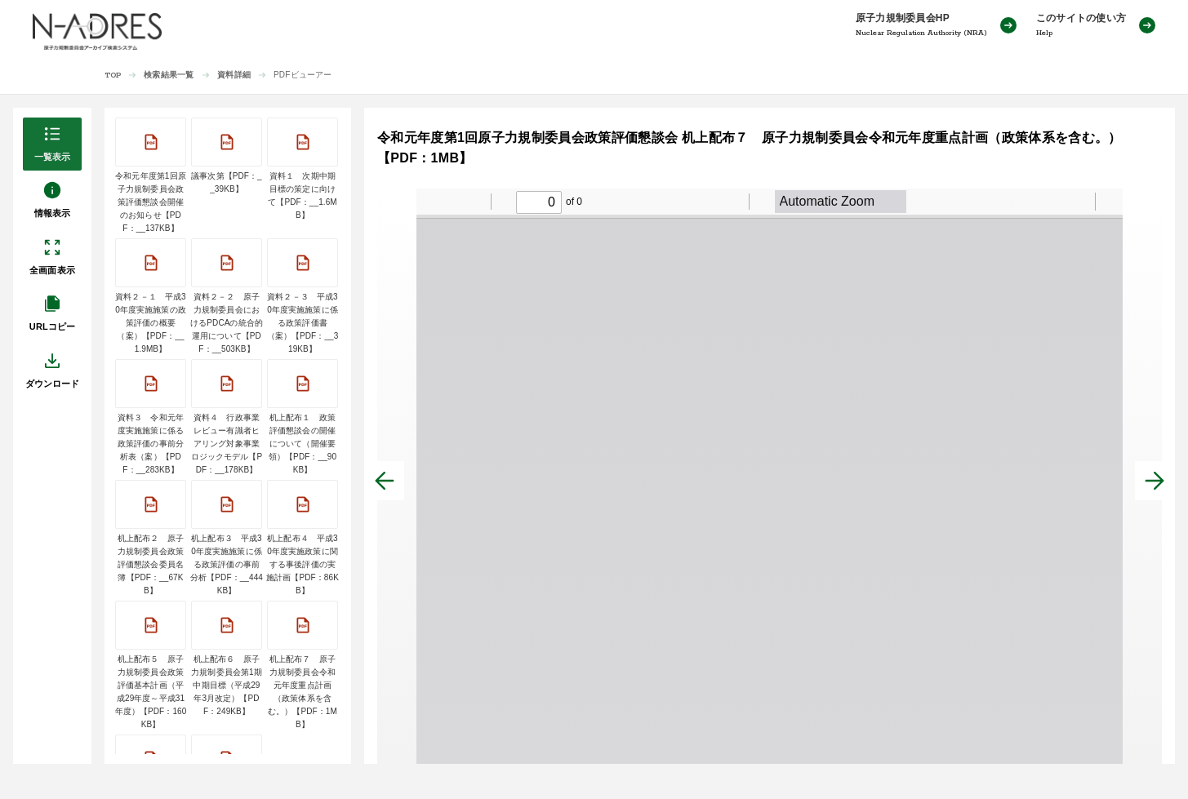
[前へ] (384, 480)
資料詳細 (234, 74)
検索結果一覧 (169, 74)
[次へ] (1154, 480)
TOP (113, 75)
